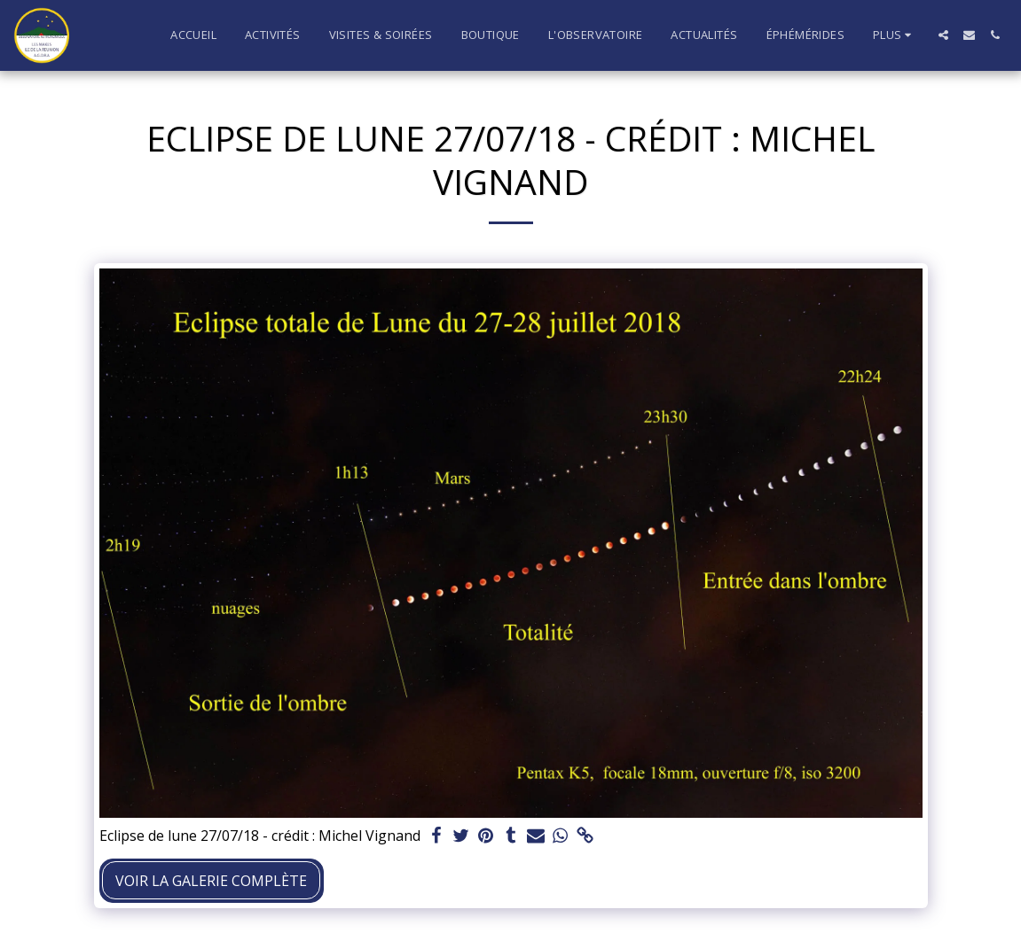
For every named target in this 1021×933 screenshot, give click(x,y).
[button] (943, 35)
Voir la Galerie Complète (211, 880)
